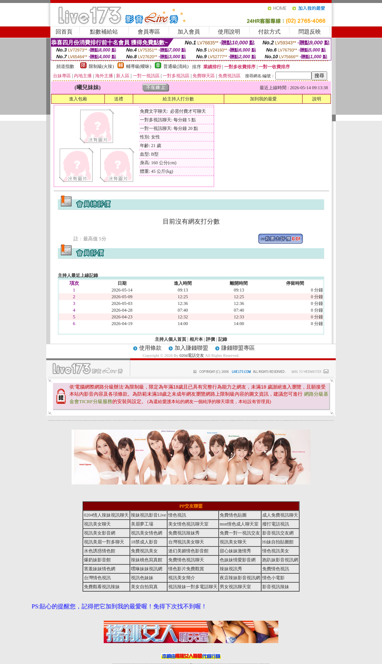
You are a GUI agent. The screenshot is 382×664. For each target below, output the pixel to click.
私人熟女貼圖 (319, 420)
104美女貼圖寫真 (304, 420)
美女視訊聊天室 (281, 420)
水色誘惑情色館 (99, 551)
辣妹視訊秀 (58, 420)
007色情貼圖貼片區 (88, 420)
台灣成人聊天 (330, 420)
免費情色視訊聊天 (186, 559)
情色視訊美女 (275, 551)
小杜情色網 (250, 420)
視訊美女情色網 (146, 533)
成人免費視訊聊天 (280, 515)
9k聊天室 (68, 420)
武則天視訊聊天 (166, 420)
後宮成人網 (121, 420)
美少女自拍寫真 (113, 420)
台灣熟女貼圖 (94, 420)
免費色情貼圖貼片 (207, 420)
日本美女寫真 (311, 420)
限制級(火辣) (101, 66)
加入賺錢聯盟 (191, 348)
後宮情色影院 (141, 420)
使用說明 (229, 32)
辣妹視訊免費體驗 (193, 420)
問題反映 (309, 32)
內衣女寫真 (66, 420)
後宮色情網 (243, 420)
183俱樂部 (262, 420)
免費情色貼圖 (233, 515)
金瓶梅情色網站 (108, 420)
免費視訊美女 (144, 551)
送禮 (118, 99)
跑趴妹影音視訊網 (280, 559)
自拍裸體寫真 (268, 420)
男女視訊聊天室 (235, 586)
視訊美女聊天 (97, 524)
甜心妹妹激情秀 (235, 551)
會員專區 (149, 32)
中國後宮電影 (317, 420)
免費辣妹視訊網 (200, 420)
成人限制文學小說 (228, 420)
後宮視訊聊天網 (284, 420)
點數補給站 (104, 32)
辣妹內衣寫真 (210, 420)
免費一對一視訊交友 (240, 533)
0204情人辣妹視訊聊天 (174, 420)
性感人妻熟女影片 (78, 420)
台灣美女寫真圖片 (163, 420)
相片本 (196, 339)
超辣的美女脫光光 (308, 420)
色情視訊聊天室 (188, 420)
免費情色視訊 (275, 568)
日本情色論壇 (276, 420)
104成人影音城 (106, 420)
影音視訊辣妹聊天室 (149, 420)
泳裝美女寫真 (218, 420)
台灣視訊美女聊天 (186, 542)
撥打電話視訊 (275, 524)
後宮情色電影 (91, 420)
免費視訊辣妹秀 (81, 420)
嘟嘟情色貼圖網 (286, 420)
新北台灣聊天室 (154, 420)
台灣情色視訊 (191, 420)
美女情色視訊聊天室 (188, 524)
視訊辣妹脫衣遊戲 (215, 420)
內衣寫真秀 (111, 420)
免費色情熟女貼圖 (177, 420)
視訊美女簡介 (302, 420)
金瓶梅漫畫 (234, 420)
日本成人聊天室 (245, 420)
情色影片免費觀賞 (186, 568)
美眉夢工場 (142, 524)
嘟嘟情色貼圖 (171, 420)
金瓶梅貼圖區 (157, 420)
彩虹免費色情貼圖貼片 (290, 420)
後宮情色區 (202, 420)
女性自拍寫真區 (132, 420)
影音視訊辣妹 (275, 586)
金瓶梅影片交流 (293, 420)
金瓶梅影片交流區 (257, 420)
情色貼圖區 (96, 420)
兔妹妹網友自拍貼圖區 (314, 420)
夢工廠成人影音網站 (129, 420)
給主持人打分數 (178, 99)
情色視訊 (177, 515)
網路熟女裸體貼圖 (231, 420)
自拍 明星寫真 (75, 420)
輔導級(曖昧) (138, 66)
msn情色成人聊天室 (239, 524)
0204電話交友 (191, 355)
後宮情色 (62, 420)
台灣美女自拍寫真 (55, 420)
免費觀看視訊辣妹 (135, 420)
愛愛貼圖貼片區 (146, 420)
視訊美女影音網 (99, 533)
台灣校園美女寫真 (270, 420)
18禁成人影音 (144, 542)
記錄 (222, 339)
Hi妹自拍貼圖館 (278, 542)
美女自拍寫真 (144, 586)
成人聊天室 (221, 420)
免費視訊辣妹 (101, 420)
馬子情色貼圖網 (119, 420)
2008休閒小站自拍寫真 (327, 420)
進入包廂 (78, 99)
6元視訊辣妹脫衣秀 (185, 420)
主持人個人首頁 (170, 339)
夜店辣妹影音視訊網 (52, 420)
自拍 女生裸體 (116, 420)
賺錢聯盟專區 (238, 348)
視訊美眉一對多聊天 (104, 542)
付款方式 (269, 32)
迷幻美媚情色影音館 (188, 551)
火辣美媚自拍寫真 (196, 420)
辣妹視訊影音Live (148, 515)
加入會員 (189, 32)
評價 (210, 339)
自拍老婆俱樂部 (296, 420)
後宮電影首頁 (248, 420)
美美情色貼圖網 (103, 420)
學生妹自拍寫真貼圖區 (240, 420)
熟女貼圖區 (152, 420)
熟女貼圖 (255, 420)
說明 (316, 99)
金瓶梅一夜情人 (278, 420)
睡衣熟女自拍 (183, 420)
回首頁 (64, 32)
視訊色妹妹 (142, 577)
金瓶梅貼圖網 (213, 420)
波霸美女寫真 (260, 420)
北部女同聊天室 (123, 420)
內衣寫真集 (181, 420)
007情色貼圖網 (204, 420)
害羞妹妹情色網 (99, 568)
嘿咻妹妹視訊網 (146, 568)
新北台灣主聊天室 (72, 420)
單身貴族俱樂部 (223, 420)
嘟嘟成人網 (70, 420)
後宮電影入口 (169, 420)
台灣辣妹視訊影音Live (85, 420)
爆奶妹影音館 (97, 559)
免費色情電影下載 (236, 420)
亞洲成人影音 (273, 420)
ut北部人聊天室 (126, 420)
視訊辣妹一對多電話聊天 (322, 420)
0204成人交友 (138, 420)
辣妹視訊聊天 (60, 420)
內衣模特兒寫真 (98, 420)
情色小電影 (273, 577)
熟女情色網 (64, 420)
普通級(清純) (176, 66)
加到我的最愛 (263, 99)
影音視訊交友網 (278, 533)
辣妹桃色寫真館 (146, 559)
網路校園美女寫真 (143, 420)
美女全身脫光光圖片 (265, 420)
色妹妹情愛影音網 (238, 559)
